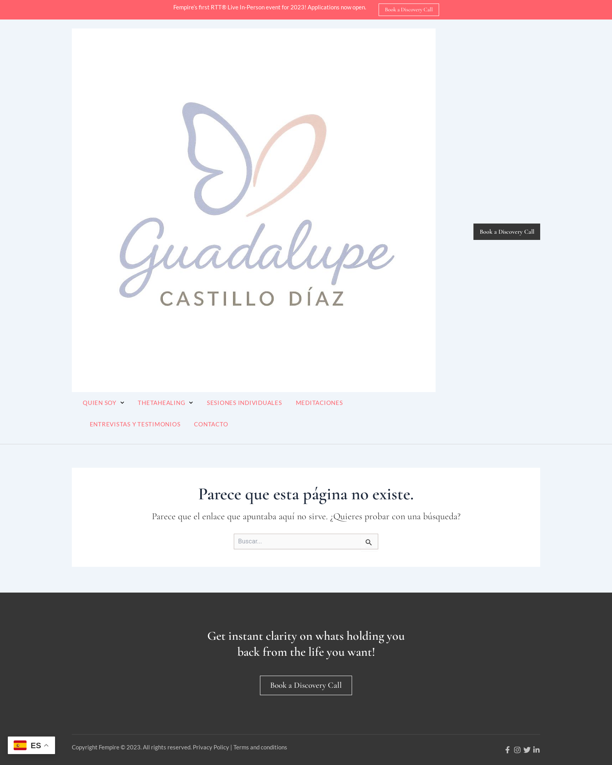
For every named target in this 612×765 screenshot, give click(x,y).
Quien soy (103, 403)
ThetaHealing (165, 403)
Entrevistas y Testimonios (135, 424)
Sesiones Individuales (244, 402)
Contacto (211, 424)
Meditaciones (319, 402)
